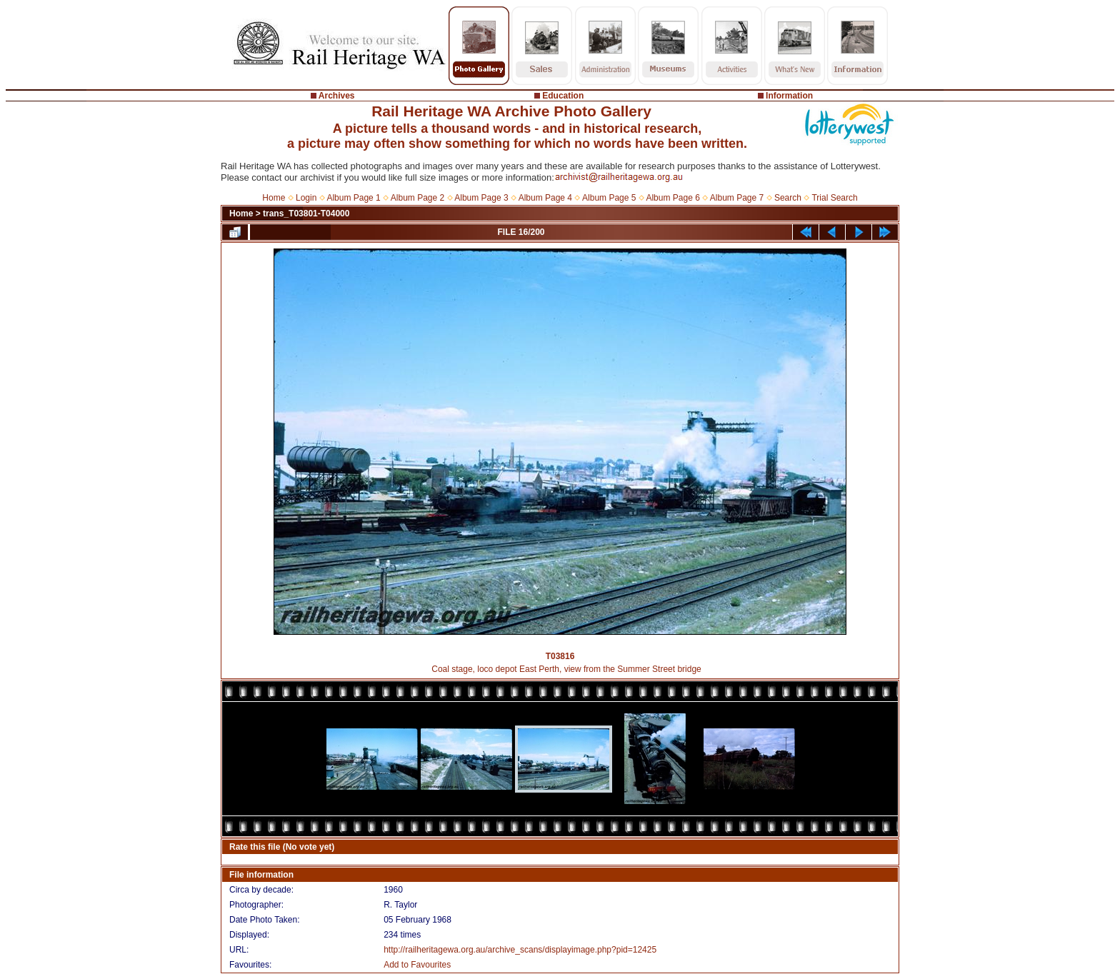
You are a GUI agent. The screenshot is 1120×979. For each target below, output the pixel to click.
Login (306, 198)
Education (563, 96)
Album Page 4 (545, 198)
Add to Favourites (417, 965)
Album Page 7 (737, 198)
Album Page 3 (481, 198)
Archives (337, 96)
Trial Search (834, 198)
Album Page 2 (417, 198)
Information (789, 96)
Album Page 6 (672, 198)
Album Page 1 (353, 198)
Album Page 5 (609, 198)
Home (273, 198)
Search (787, 198)
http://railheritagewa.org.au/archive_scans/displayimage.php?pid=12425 (520, 950)
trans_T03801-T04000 (306, 214)
